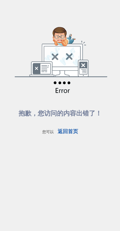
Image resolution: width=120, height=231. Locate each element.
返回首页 (68, 131)
